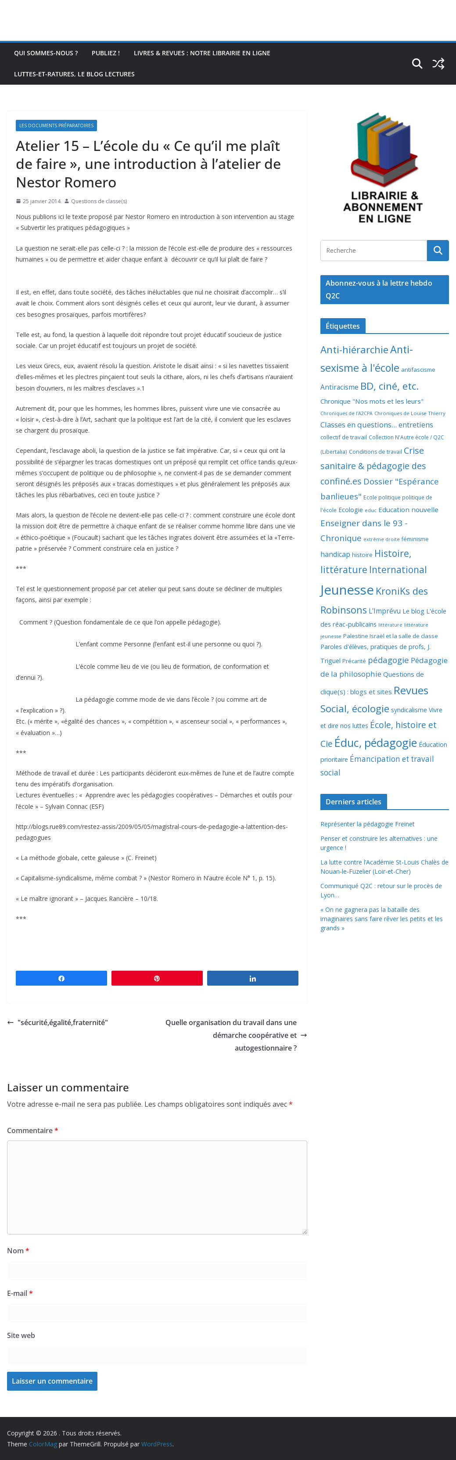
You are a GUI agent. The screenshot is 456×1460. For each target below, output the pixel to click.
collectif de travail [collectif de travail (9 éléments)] (343, 437)
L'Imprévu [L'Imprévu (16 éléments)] (385, 611)
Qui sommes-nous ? (46, 53)
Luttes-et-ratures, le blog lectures (74, 74)
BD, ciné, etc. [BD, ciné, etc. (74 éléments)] (389, 386)
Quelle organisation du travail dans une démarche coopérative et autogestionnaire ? (236, 1035)
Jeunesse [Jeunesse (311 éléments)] (347, 590)
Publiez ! (106, 53)
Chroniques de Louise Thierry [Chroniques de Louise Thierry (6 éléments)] (409, 413)
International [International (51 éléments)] (398, 569)
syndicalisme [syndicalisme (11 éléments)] (409, 710)
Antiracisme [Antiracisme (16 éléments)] (339, 387)
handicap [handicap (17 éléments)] (335, 554)
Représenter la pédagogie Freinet (367, 824)
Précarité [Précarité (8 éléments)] (354, 661)
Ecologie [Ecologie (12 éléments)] (350, 510)
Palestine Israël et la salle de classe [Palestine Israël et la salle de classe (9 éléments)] (390, 636)
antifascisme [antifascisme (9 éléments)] (418, 369)
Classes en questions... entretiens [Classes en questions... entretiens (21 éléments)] (376, 425)
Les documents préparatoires (56, 125)
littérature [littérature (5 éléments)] (390, 625)
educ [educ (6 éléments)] (371, 510)
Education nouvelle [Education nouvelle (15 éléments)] (408, 509)
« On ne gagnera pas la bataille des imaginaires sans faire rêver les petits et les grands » (381, 918)
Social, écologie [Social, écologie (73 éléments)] (354, 708)
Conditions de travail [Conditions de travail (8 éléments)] (375, 452)
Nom (18, 1251)
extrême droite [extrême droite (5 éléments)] (381, 539)
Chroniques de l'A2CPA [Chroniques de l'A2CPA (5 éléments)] (346, 413)
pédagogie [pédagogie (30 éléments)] (388, 659)
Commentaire (32, 1130)
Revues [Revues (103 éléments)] (411, 690)
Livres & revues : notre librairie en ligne (202, 53)
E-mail (20, 1293)
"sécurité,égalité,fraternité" (57, 1022)
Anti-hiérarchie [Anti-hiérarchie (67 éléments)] (354, 349)
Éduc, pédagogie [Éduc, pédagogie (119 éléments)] (375, 742)
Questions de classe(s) (99, 201)
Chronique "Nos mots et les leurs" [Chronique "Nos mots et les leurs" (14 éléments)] (372, 401)
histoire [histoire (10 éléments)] (362, 555)
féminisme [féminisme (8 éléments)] (415, 539)
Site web (21, 1335)
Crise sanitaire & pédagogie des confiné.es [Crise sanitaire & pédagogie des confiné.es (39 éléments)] (373, 466)
